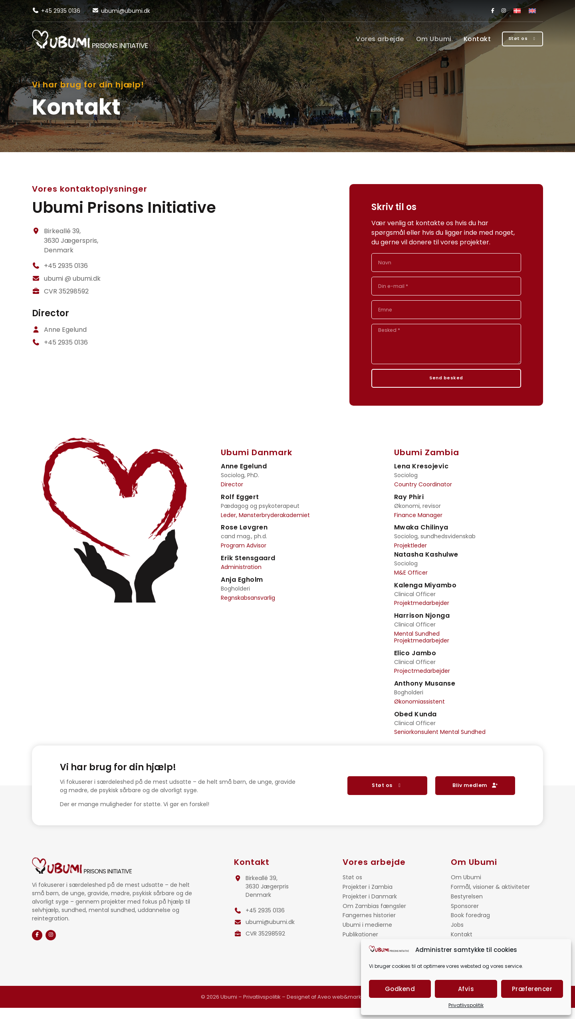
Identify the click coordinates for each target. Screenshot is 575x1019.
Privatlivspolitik (466, 1005)
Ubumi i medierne (367, 936)
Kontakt (460, 39)
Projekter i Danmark (370, 907)
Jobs (457, 936)
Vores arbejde (363, 39)
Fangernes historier (369, 926)
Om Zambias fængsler (374, 917)
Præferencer (532, 989)
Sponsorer (465, 917)
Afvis (466, 989)
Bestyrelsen (467, 907)
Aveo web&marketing (346, 1008)
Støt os (352, 888)
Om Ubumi (416, 39)
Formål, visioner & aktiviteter (490, 898)
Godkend (400, 989)
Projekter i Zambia (368, 898)
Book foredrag (470, 926)
